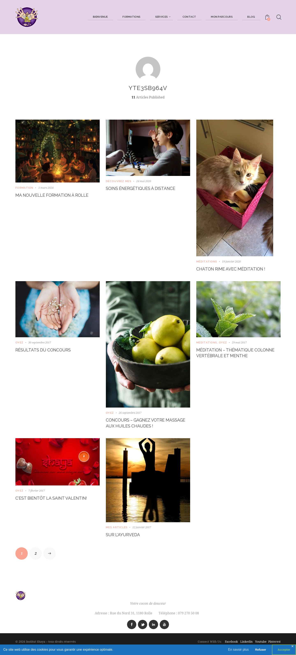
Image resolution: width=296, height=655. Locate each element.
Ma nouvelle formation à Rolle (50, 199)
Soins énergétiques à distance (147, 189)
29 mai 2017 (239, 343)
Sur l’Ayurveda (126, 539)
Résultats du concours (47, 352)
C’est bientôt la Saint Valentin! (57, 502)
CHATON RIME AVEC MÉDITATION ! (236, 270)
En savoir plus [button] (238, 649)
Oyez (19, 343)
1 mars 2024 (45, 187)
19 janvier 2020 (231, 261)
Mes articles (117, 531)
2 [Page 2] (38, 556)
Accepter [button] (284, 649)
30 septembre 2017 (39, 343)
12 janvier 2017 (141, 531)
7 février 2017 (36, 494)
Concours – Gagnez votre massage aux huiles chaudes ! (146, 425)
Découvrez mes (118, 181)
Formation (24, 187)
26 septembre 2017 (130, 414)
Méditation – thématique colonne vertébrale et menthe (230, 359)
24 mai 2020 (143, 181)
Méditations (206, 261)
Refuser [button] (260, 649)
